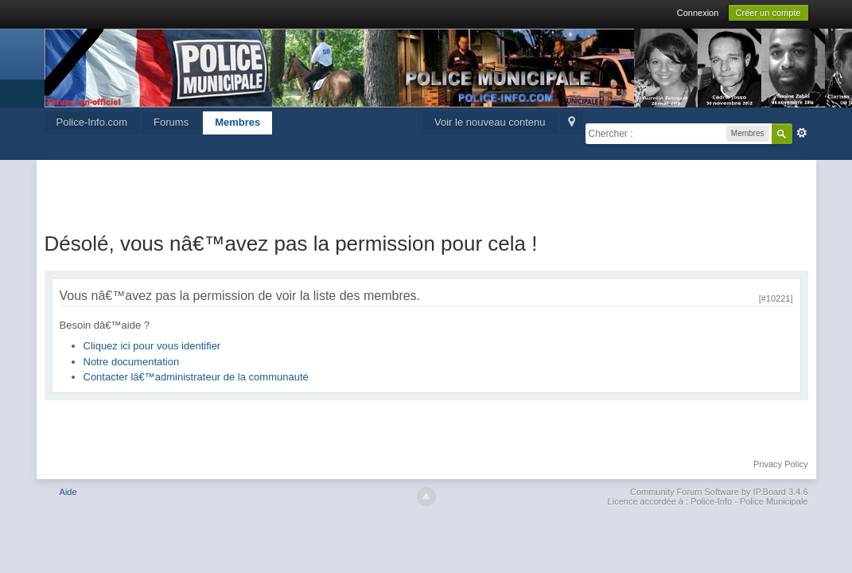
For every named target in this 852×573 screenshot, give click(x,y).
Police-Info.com (92, 122)
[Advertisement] (426, 192)
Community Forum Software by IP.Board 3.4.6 (719, 492)
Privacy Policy (780, 464)
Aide (68, 492)
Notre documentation (132, 362)
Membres (237, 122)
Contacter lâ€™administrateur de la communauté (196, 377)
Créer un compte (768, 13)
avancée (802, 133)
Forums (171, 122)
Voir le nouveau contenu (490, 122)
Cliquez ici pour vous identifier (152, 346)
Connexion (698, 13)
